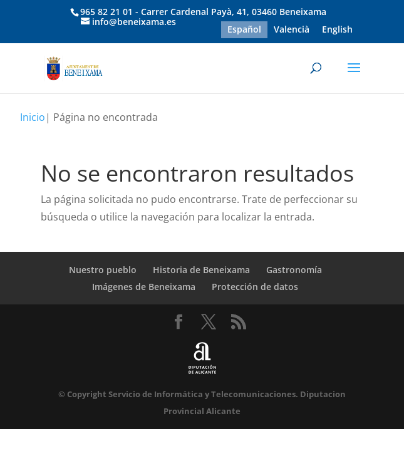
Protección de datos (255, 287)
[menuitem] (244, 29)
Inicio (32, 117)
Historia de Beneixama (201, 270)
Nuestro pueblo (103, 270)
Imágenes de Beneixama (143, 287)
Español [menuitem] (244, 30)
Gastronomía (294, 270)
